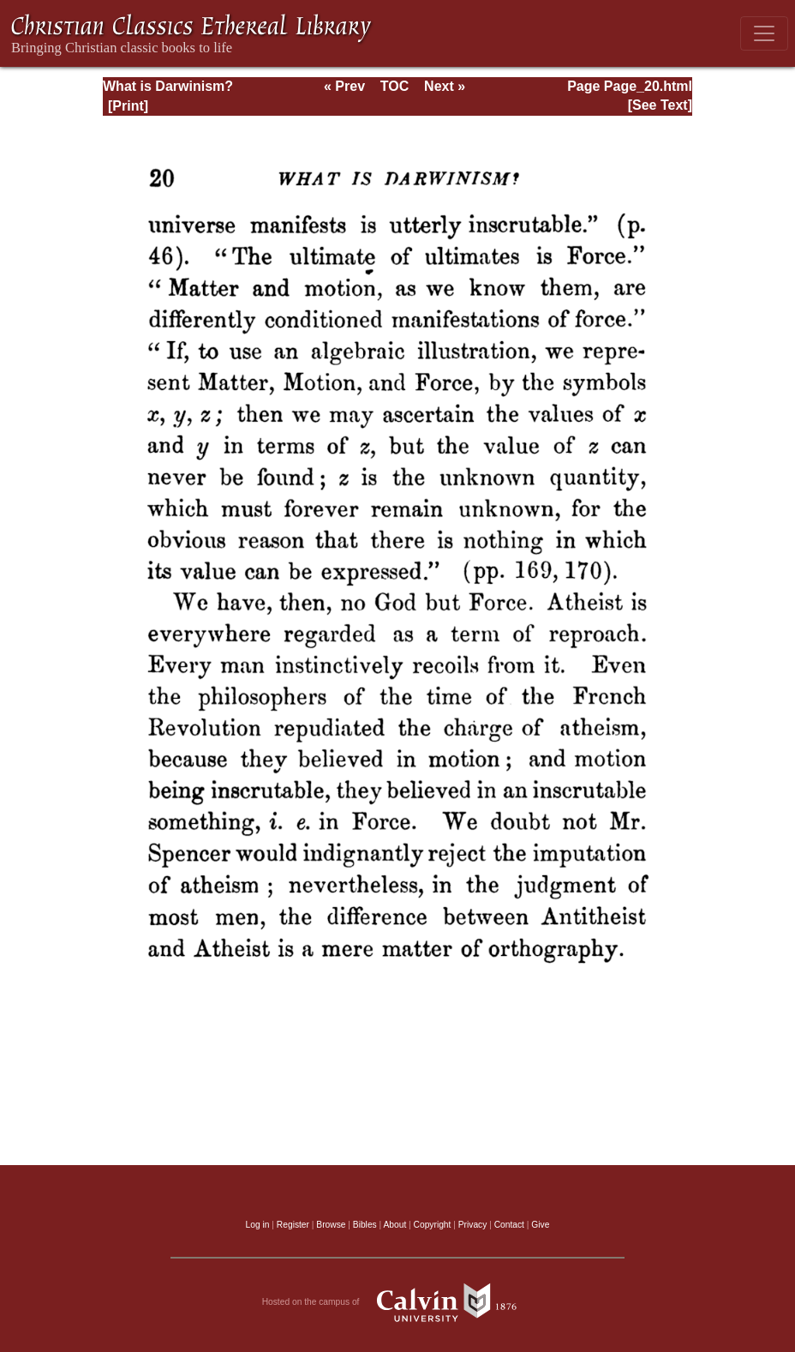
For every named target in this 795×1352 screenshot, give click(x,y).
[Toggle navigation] (764, 33)
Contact (509, 1224)
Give (540, 1224)
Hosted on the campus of (398, 1302)
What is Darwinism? (168, 86)
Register (293, 1224)
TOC (394, 86)
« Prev (344, 86)
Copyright (432, 1224)
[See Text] (660, 105)
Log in (258, 1224)
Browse (330, 1224)
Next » (444, 86)
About (394, 1224)
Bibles (365, 1224)
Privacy (472, 1224)
